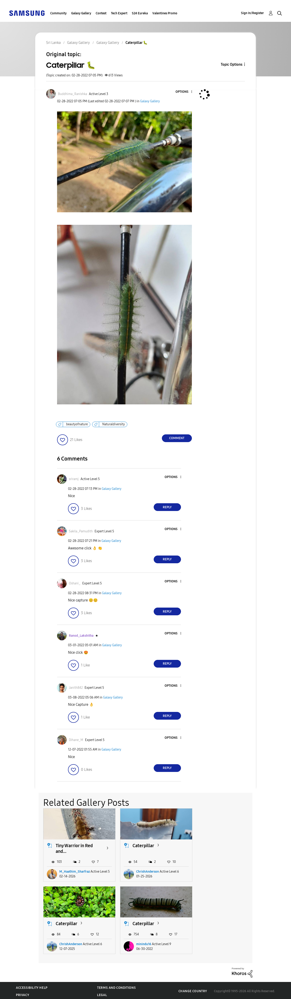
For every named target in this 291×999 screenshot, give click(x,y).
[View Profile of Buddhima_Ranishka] (72, 94)
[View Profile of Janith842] (76, 688)
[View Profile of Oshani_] (74, 583)
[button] (184, 92)
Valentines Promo (164, 13)
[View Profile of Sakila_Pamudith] (81, 531)
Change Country (192, 989)
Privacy (22, 993)
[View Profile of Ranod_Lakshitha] (81, 636)
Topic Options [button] (231, 64)
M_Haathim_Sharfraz (74, 871)
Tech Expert (119, 13)
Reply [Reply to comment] (167, 507)
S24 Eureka (140, 13)
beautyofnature (77, 424)
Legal (102, 993)
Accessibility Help (32, 986)
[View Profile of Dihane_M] (76, 740)
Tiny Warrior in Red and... (74, 847)
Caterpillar (141, 844)
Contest (101, 13)
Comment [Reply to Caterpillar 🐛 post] (176, 438)
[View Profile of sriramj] (74, 479)
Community (58, 13)
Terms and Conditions (116, 986)
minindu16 (66, 942)
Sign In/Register (252, 13)
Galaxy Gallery (81, 13)
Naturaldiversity (113, 424)
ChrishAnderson (145, 871)
